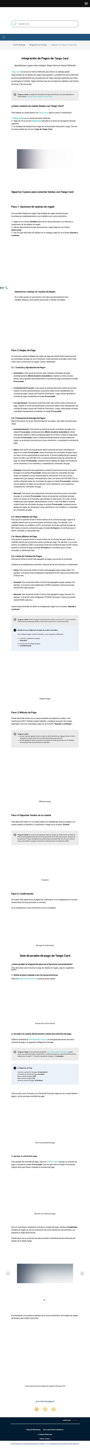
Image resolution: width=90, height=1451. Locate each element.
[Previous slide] (8, 1273)
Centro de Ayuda (19, 45)
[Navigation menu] (86, 3)
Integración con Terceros (38, 45)
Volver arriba (45, 1439)
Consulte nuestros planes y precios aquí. (39, 96)
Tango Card (16, 72)
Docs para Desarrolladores (53, 1430)
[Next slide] (82, 1273)
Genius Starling (51, 1052)
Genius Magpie (62, 1052)
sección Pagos (52, 1162)
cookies (47, 1443)
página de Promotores (27, 979)
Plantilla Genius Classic (37, 1039)
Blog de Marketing (33, 1430)
